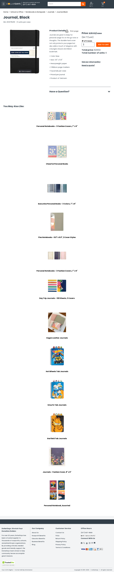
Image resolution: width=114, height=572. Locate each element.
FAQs (57, 536)
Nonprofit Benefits (38, 536)
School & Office (17, 12)
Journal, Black (62, 12)
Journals (50, 12)
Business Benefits (38, 541)
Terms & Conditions (63, 547)
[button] (91, 4)
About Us (35, 533)
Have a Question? (60, 91)
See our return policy (91, 62)
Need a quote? (88, 65)
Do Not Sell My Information (23, 570)
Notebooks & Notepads (35, 12)
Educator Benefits (38, 538)
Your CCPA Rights (7, 570)
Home (5, 12)
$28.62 (97, 50)
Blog (33, 545)
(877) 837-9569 (86, 533)
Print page (74, 31)
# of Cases (87, 41)
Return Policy (60, 538)
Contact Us (60, 533)
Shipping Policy (61, 541)
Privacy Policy (61, 545)
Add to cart (103, 44)
